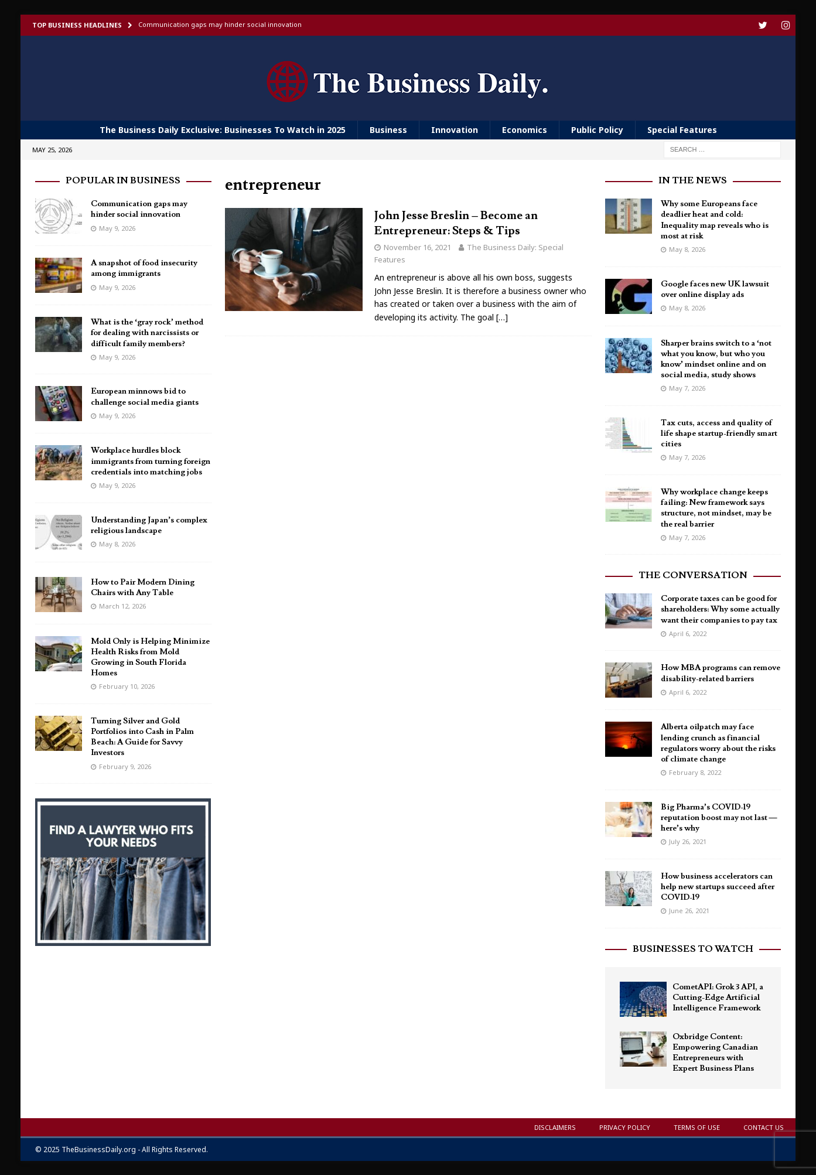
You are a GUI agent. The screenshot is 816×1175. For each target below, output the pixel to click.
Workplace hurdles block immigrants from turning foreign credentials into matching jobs (150, 460)
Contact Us (763, 1126)
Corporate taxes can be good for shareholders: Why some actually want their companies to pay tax (720, 608)
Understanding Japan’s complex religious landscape (149, 524)
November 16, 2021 (417, 246)
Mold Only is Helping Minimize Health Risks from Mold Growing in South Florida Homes (150, 657)
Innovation (454, 129)
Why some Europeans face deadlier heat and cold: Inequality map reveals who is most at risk (715, 219)
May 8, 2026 (117, 543)
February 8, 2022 (695, 771)
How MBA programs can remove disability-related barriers (720, 672)
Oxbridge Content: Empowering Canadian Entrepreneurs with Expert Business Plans (715, 1052)
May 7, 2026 (687, 387)
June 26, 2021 (689, 910)
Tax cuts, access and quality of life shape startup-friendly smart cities (719, 433)
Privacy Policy (624, 1126)
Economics (524, 129)
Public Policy (597, 129)
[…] (502, 316)
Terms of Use (697, 1126)
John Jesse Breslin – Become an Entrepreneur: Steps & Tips (456, 222)
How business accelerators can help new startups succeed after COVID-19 (717, 886)
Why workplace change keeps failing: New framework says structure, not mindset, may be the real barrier (716, 507)
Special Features (682, 129)
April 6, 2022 (687, 633)
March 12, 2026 (122, 605)
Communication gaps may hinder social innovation (139, 208)
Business (388, 129)
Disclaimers (555, 1126)
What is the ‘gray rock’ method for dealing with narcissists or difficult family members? (147, 332)
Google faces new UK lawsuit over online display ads (715, 288)
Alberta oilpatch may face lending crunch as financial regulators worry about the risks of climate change (718, 742)
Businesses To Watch (693, 948)
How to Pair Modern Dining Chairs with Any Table (142, 586)
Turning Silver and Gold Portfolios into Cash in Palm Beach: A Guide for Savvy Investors (142, 736)
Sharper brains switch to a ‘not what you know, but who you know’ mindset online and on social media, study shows (716, 358)
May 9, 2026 (117, 227)
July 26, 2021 (687, 840)
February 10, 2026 (127, 685)
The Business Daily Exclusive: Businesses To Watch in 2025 (223, 129)
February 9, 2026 (125, 765)
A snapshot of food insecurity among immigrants (144, 267)
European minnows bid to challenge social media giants (145, 396)
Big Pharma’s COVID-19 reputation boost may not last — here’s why (719, 817)
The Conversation (693, 574)
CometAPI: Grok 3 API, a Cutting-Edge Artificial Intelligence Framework (717, 997)
